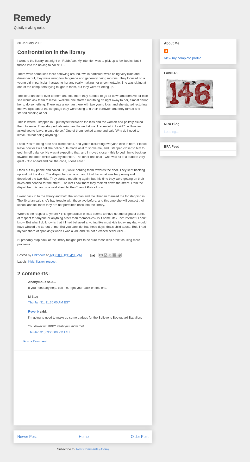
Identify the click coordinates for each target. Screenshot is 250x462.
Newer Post (27, 437)
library (40, 261)
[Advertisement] (83, 388)
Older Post (140, 437)
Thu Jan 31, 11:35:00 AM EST (49, 302)
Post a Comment (35, 341)
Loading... (171, 132)
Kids (31, 261)
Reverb (33, 311)
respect (51, 261)
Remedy (32, 17)
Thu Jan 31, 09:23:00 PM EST (49, 332)
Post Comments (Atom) (92, 449)
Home (84, 437)
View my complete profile (182, 58)
